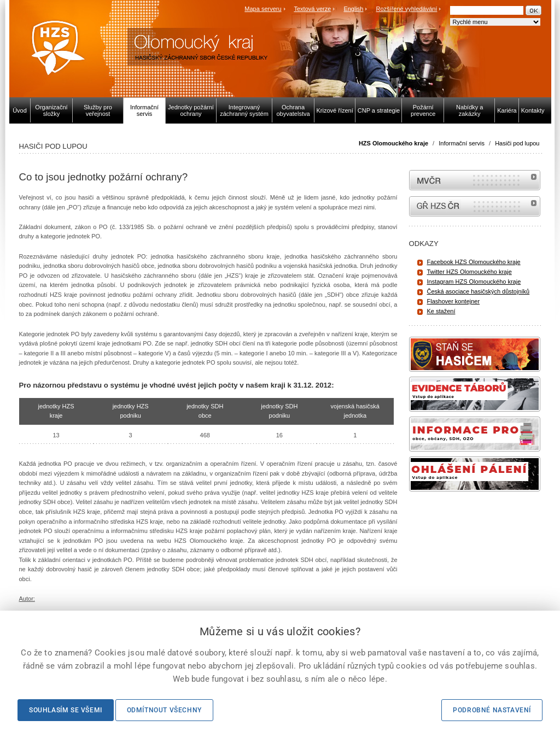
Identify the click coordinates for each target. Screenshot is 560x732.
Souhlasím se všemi (65, 710)
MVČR (474, 180)
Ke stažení (441, 311)
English (353, 8)
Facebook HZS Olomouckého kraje (474, 262)
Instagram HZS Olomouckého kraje (474, 281)
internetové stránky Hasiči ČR (474, 206)
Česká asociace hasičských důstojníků (478, 291)
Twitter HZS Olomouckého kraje (469, 271)
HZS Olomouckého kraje (393, 143)
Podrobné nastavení (492, 710)
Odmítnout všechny (164, 710)
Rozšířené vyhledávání (407, 8)
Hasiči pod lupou (517, 143)
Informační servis (462, 143)
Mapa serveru (262, 8)
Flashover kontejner (453, 301)
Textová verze (312, 8)
